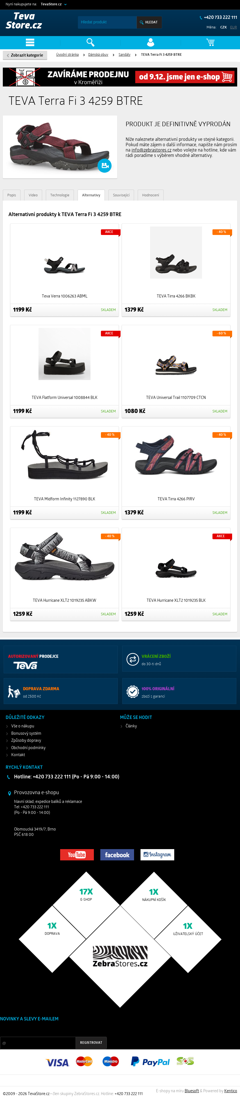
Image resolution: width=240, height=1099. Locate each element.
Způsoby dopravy (26, 741)
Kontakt (18, 755)
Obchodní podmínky (28, 748)
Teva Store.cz (24, 21)
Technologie (59, 195)
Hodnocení (150, 195)
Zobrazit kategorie (27, 56)
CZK (223, 27)
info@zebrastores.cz (151, 150)
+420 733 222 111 (220, 17)
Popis (11, 195)
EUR (233, 27)
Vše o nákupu (22, 726)
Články (131, 726)
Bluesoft (192, 1091)
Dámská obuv (98, 55)
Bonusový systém (26, 734)
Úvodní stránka (67, 55)
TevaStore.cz (51, 4)
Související (121, 195)
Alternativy (91, 195)
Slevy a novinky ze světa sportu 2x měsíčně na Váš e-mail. (48, 1030)
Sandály (124, 55)
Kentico (230, 1091)
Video (33, 195)
